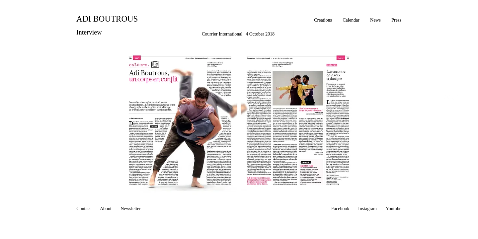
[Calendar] (351, 20)
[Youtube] (393, 209)
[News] (375, 20)
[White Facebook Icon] (438, 98)
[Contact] (83, 209)
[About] (106, 209)
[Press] (396, 20)
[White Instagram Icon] (456, 98)
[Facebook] (340, 209)
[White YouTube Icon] (447, 98)
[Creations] (323, 20)
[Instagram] (367, 209)
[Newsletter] (130, 209)
